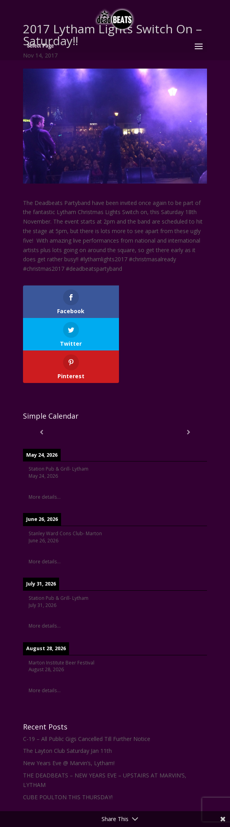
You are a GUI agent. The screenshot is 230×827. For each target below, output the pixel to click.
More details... (45, 464)
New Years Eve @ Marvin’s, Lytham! (69, 730)
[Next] (188, 399)
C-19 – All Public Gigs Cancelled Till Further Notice (86, 706)
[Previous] (41, 399)
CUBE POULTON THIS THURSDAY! (68, 764)
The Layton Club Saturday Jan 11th (67, 718)
